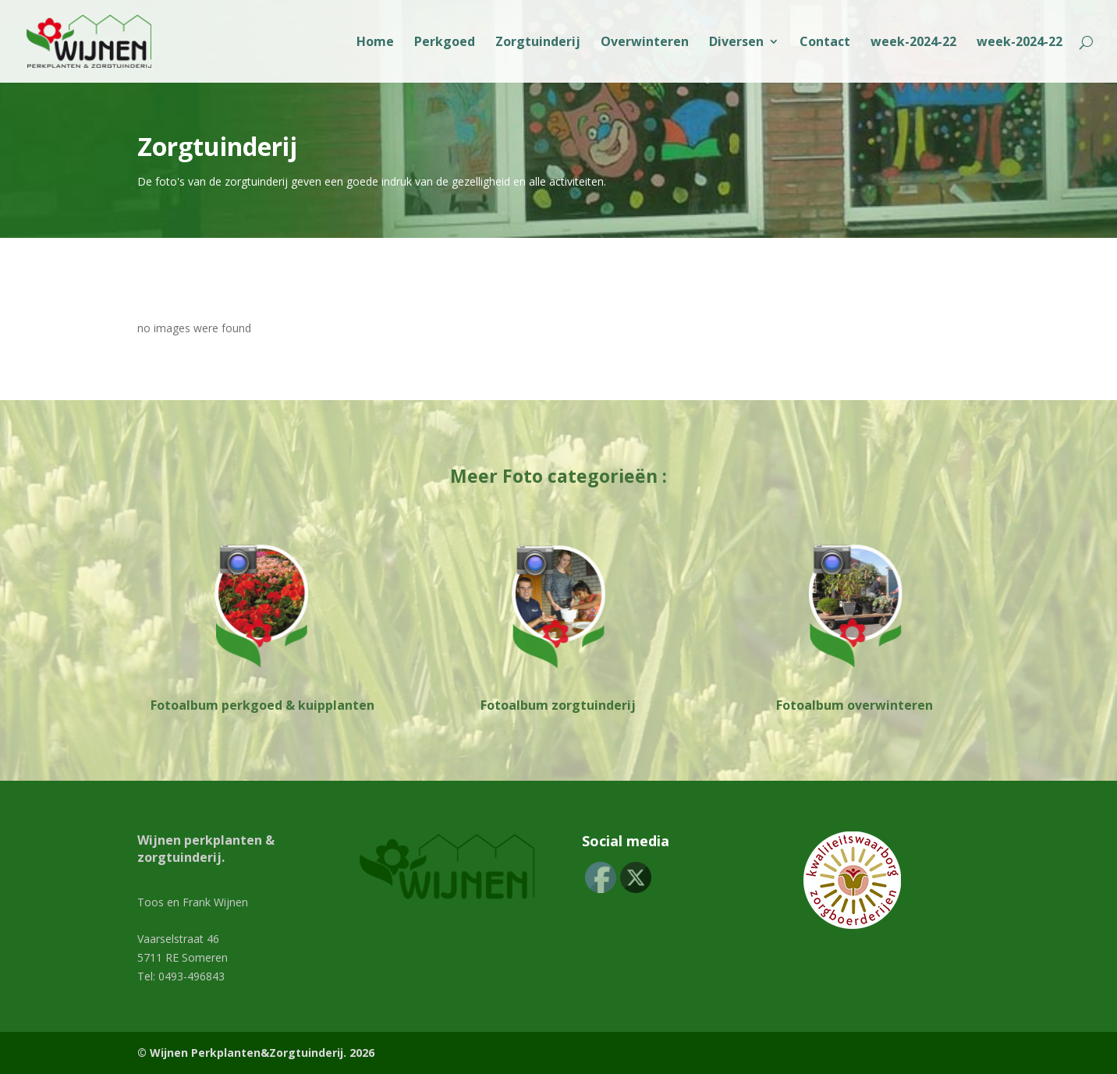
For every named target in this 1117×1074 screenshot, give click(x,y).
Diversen (736, 43)
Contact (825, 43)
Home (375, 43)
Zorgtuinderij (537, 43)
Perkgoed (444, 43)
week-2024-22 (913, 43)
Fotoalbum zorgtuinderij (558, 705)
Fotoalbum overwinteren (854, 705)
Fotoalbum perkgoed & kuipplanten (262, 705)
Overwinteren (645, 43)
